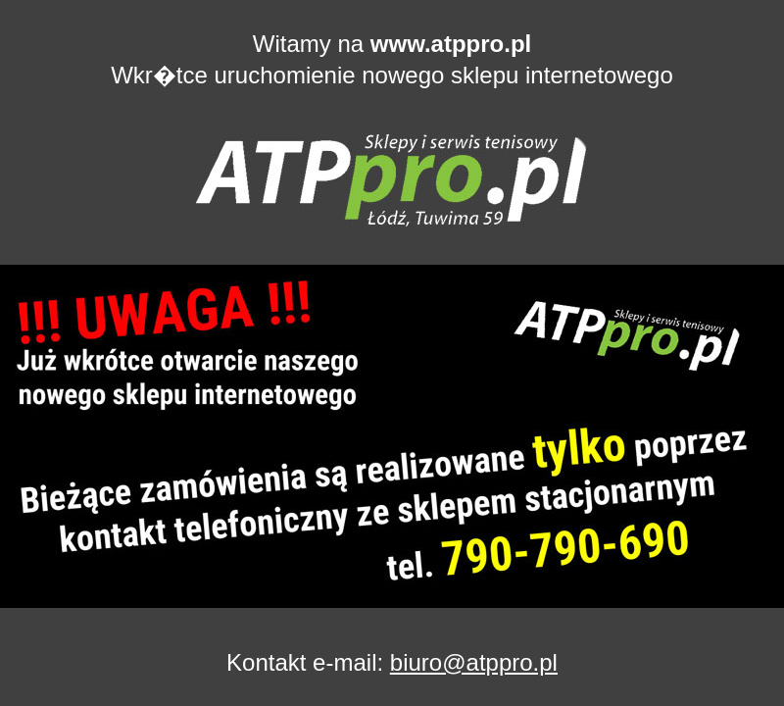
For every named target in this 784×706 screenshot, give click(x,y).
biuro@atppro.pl (474, 662)
